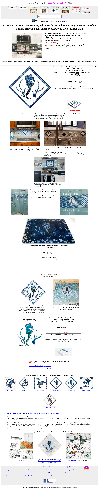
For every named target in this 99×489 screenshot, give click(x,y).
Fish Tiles (56, 390)
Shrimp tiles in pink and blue (49, 408)
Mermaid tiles (45, 183)
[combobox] (49, 16)
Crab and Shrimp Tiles (10, 390)
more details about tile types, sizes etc (40, 366)
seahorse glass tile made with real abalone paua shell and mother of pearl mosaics (49, 461)
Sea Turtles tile (40, 390)
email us (64, 21)
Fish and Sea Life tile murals (21, 460)
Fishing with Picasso (74, 460)
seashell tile (25, 390)
